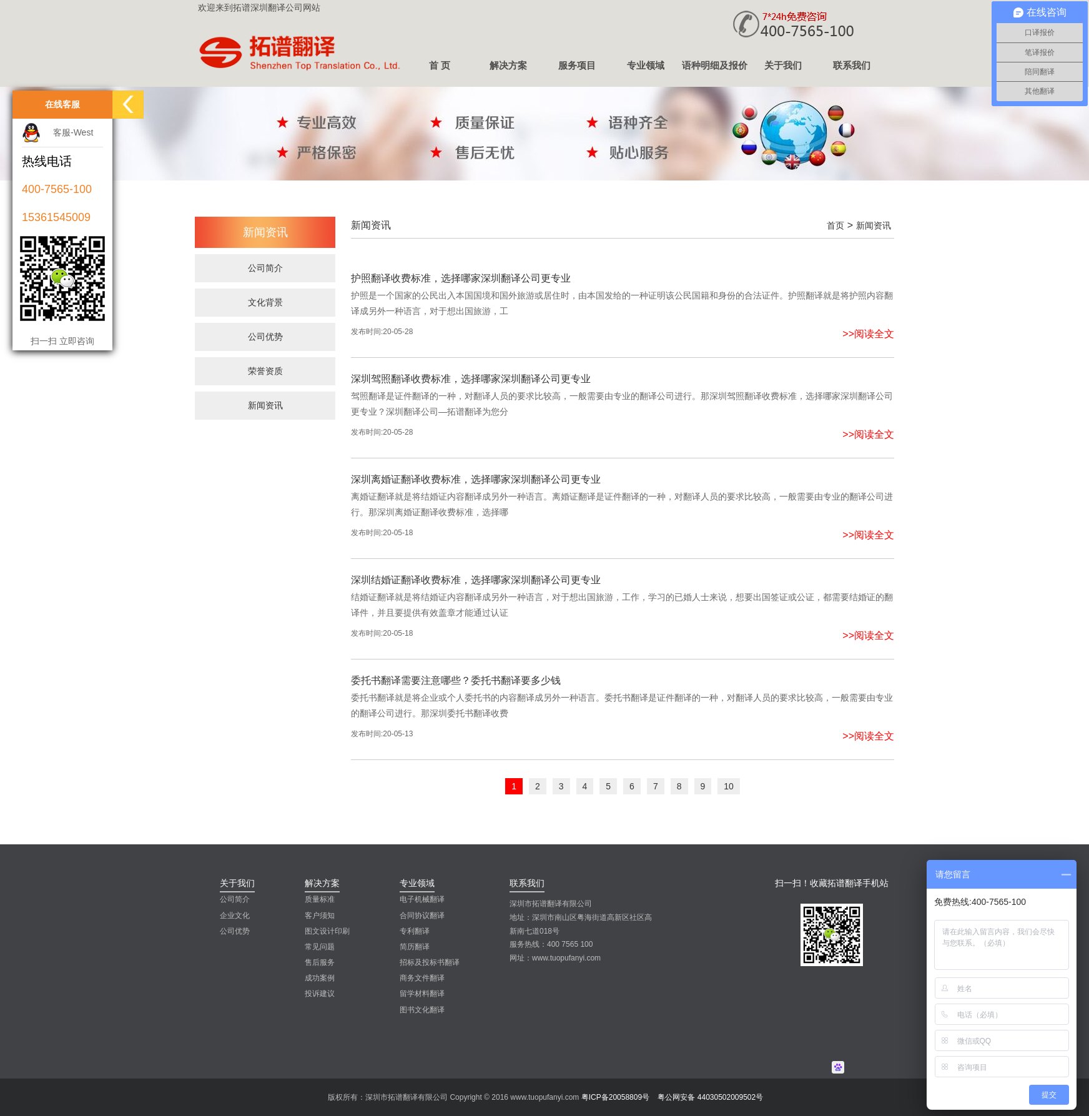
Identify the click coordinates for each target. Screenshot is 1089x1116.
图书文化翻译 (422, 1009)
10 (729, 786)
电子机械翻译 (422, 899)
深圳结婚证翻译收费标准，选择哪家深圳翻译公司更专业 (476, 580)
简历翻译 (415, 946)
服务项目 (577, 65)
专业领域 (645, 65)
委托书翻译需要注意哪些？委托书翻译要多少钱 (456, 680)
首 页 (439, 65)
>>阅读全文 (868, 333)
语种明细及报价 (714, 65)
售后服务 (320, 962)
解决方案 (508, 65)
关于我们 (783, 65)
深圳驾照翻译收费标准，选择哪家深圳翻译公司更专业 (471, 378)
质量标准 (320, 899)
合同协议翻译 (422, 915)
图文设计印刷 (327, 931)
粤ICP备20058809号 (615, 1097)
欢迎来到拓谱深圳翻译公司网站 (259, 7)
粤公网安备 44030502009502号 (710, 1097)
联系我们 (851, 65)
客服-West (73, 132)
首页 (835, 225)
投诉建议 (320, 993)
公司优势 (235, 931)
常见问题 (320, 946)
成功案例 (320, 978)
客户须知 (320, 915)
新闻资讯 (873, 225)
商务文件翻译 (422, 978)
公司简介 (235, 899)
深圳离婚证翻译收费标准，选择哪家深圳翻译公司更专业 (476, 479)
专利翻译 (415, 931)
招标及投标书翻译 (430, 962)
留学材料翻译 (422, 993)
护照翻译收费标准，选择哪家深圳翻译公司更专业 (461, 278)
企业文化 (235, 915)
